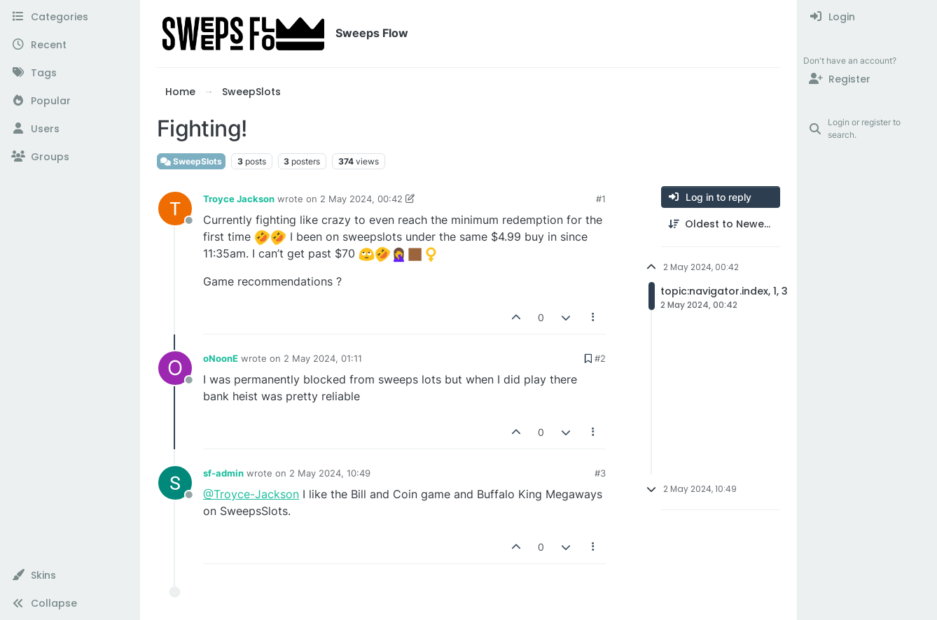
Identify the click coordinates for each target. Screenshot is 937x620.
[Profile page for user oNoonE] (175, 368)
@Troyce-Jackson (251, 494)
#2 (600, 358)
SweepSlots (191, 161)
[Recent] (70, 45)
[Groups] (70, 157)
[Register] (867, 79)
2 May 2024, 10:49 (329, 473)
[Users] (70, 129)
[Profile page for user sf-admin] (175, 483)
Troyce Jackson (239, 198)
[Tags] (70, 73)
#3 (600, 473)
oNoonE (220, 358)
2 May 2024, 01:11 (323, 358)
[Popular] (70, 101)
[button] (70, 575)
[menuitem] (867, 17)
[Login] (867, 17)
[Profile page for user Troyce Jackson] (175, 208)
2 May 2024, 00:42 (361, 198)
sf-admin (223, 473)
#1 (601, 198)
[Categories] (70, 17)
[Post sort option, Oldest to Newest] (720, 224)
